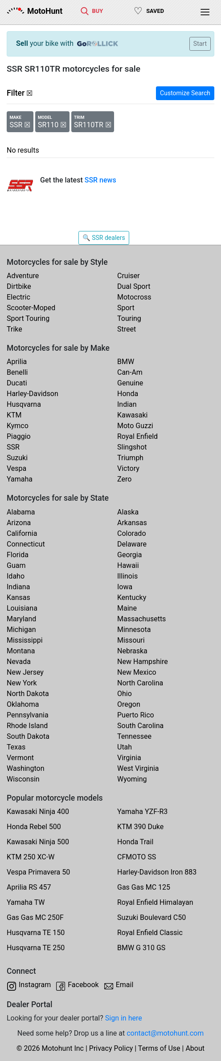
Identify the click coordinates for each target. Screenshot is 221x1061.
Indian (127, 404)
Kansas (18, 597)
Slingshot (132, 447)
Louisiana (22, 608)
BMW (125, 361)
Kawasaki (132, 415)
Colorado (131, 533)
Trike (14, 329)
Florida (18, 555)
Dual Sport (134, 286)
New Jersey (25, 672)
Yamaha (20, 479)
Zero (124, 479)
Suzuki (17, 458)
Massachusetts (141, 619)
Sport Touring (28, 318)
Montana (21, 651)
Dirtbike (19, 286)
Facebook (83, 984)
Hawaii (128, 565)
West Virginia (138, 768)
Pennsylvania (28, 715)
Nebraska (132, 651)
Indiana (18, 587)
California (22, 533)
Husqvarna (24, 404)
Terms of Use (159, 1048)
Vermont (20, 757)
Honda (127, 393)
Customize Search (185, 93)
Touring (129, 318)
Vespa (16, 468)
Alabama (21, 512)
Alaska (128, 512)
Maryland (21, 619)
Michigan (21, 629)
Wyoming (132, 779)
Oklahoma (23, 704)
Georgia (129, 555)
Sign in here (123, 1018)
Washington (25, 768)
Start (200, 43)
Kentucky (131, 597)
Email (125, 984)
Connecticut (26, 544)
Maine (127, 608)
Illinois (127, 576)
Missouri (131, 640)
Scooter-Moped (31, 308)
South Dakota (28, 736)
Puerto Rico (135, 715)
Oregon (128, 704)
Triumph (130, 458)
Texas (16, 747)
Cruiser (128, 275)
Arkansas (132, 522)
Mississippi (25, 640)
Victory (128, 468)
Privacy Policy (111, 1048)
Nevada (19, 661)
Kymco (18, 425)
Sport (126, 308)
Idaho (16, 576)
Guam (16, 565)
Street (126, 329)
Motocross (134, 297)
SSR (13, 447)
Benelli (17, 372)
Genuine (130, 383)
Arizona (19, 522)
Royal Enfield (137, 436)
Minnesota (134, 629)
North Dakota (28, 693)
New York (22, 683)
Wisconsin (23, 779)
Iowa (124, 587)
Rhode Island (27, 725)
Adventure (23, 275)
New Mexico (136, 672)
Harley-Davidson (32, 393)
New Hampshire (142, 661)
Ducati (17, 383)
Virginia (129, 757)
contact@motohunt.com (165, 1033)
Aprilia (17, 361)
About (195, 1048)
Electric (18, 297)
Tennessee (134, 736)
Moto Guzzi (135, 425)
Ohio (124, 693)
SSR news (100, 180)
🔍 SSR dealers (103, 237)
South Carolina (140, 725)
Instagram (35, 984)
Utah (124, 747)
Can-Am (130, 372)
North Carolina (140, 683)
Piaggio (19, 436)
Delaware (132, 544)
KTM (14, 415)
